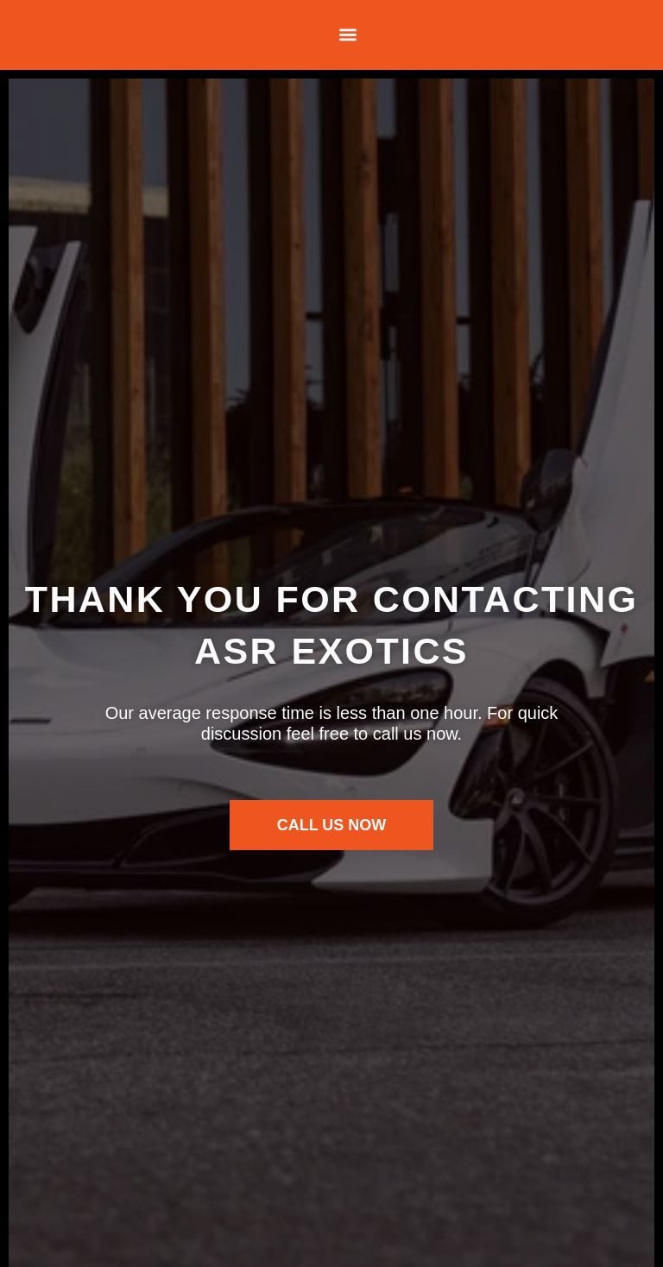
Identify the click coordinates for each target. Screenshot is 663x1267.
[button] (347, 35)
